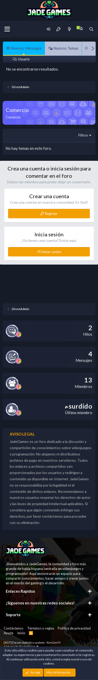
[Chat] (80, 28)
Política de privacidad (74, 628)
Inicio (21, 633)
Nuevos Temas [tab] (63, 48)
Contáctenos (13, 628)
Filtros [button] (83, 135)
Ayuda (8, 633)
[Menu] (7, 29)
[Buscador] (91, 29)
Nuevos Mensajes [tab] (24, 48)
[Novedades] (69, 29)
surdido (78, 406)
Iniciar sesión (51, 252)
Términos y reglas (40, 628)
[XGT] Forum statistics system (32, 642)
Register (51, 214)
